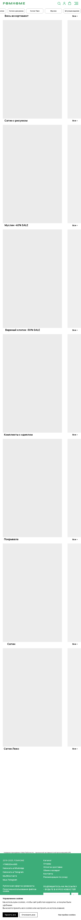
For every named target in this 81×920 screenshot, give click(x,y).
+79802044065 (10, 864)
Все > (75, 16)
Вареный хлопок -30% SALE (22, 330)
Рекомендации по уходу (55, 877)
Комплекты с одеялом (18, 434)
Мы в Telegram (10, 879)
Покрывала (11, 539)
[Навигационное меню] (76, 3)
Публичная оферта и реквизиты (18, 886)
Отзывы (47, 863)
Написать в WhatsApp (13, 868)
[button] (59, 3)
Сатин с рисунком (16, 120)
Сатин (11, 644)
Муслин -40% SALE (16, 225)
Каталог (47, 860)
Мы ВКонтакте (10, 876)
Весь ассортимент (17, 15)
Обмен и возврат (51, 870)
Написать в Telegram (13, 872)
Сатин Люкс (11, 748)
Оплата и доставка (52, 867)
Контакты (48, 873)
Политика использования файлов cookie (19, 890)
